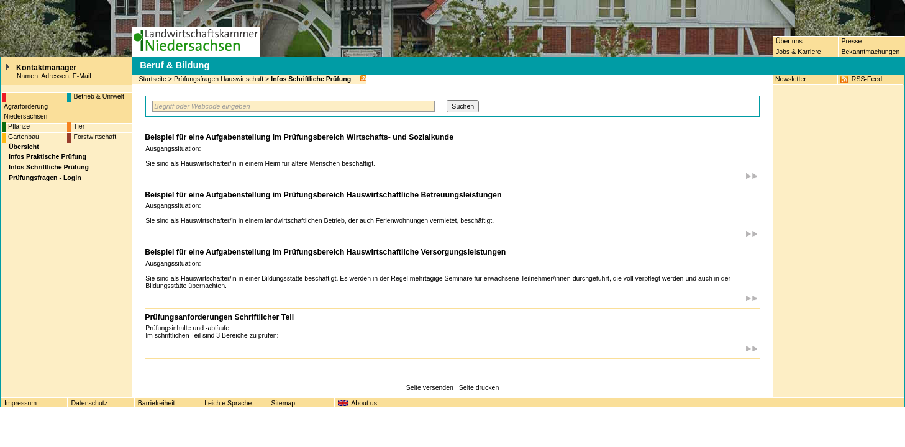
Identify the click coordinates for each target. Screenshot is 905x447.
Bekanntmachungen (870, 51)
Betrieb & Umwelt (98, 96)
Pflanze (19, 126)
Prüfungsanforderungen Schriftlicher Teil (219, 317)
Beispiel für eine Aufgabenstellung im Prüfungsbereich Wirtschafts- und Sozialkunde (299, 137)
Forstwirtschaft (94, 136)
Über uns (789, 41)
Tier (78, 126)
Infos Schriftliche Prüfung (311, 79)
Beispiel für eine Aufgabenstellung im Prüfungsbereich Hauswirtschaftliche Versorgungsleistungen (325, 252)
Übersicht (24, 146)
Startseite (152, 79)
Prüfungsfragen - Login (45, 177)
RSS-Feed (867, 79)
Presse (851, 41)
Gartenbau (23, 136)
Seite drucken (479, 387)
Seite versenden (429, 387)
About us (364, 403)
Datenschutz (89, 403)
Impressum (20, 403)
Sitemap (283, 403)
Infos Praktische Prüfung (47, 156)
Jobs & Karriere (798, 51)
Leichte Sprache (228, 403)
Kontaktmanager (46, 67)
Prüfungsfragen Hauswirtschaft (218, 79)
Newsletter (790, 79)
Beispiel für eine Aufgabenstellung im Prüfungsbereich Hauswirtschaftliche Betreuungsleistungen (323, 195)
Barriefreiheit (156, 403)
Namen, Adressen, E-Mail (54, 75)
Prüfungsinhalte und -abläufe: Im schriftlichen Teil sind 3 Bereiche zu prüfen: (213, 331)
